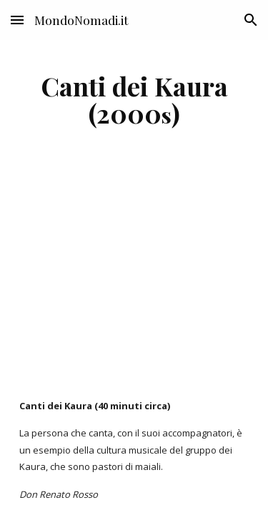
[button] (17, 19)
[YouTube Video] (134, 266)
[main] (134, 99)
